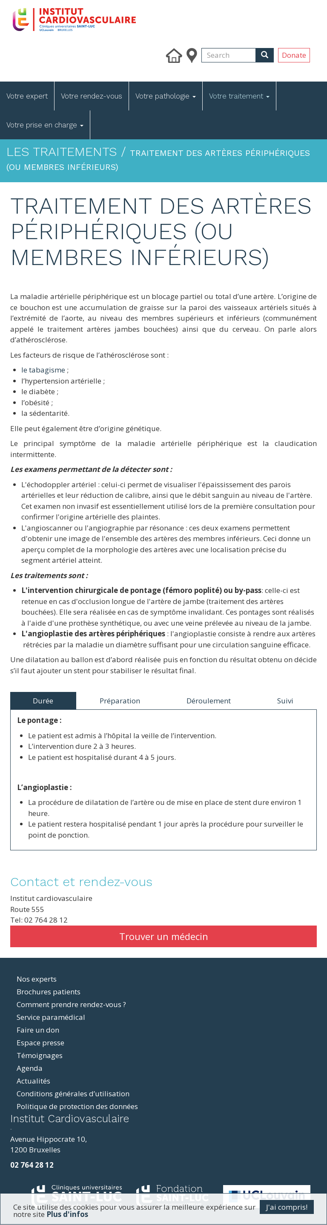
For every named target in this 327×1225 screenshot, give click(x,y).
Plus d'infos (67, 1214)
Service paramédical (51, 1017)
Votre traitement (239, 96)
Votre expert (27, 96)
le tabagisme (43, 370)
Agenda (30, 1068)
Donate (294, 55)
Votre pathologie (165, 96)
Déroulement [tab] (208, 701)
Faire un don (38, 1030)
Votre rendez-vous (91, 96)
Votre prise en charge (44, 125)
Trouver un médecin (163, 936)
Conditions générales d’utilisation (73, 1093)
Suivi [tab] (285, 701)
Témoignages (40, 1055)
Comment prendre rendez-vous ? (71, 1004)
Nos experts (37, 979)
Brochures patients (48, 991)
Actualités (33, 1081)
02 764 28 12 (32, 1165)
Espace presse (40, 1042)
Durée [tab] (43, 701)
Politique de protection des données (77, 1106)
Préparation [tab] (120, 701)
